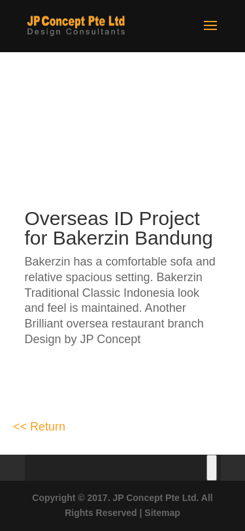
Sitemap (162, 513)
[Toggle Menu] (211, 468)
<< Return (39, 426)
